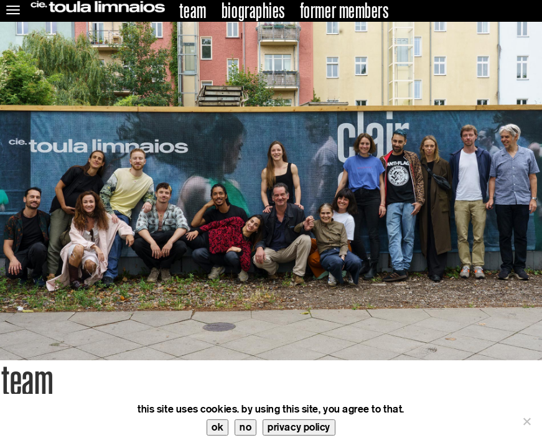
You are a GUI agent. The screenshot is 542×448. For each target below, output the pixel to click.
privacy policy (299, 427)
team (193, 11)
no (245, 427)
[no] (526, 421)
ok (217, 427)
